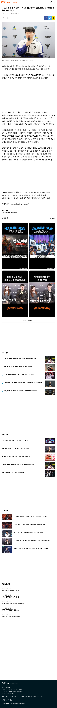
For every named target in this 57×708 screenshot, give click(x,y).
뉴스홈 (3, 700)
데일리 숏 (5, 218)
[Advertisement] (28, 95)
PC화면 (10, 700)
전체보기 (52, 218)
